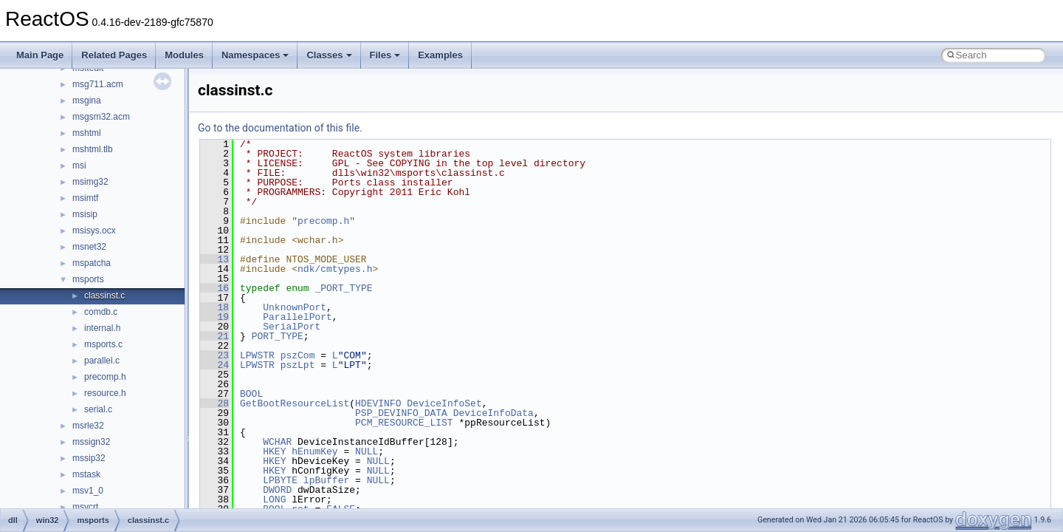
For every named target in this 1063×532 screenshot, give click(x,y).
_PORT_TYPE (343, 288)
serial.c (98, 409)
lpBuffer (326, 480)
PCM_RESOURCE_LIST (404, 422)
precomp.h (105, 377)
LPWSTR (257, 355)
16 (214, 288)
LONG (274, 499)
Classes (328, 55)
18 (214, 307)
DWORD (277, 490)
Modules (184, 55)
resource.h (105, 393)
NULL (366, 451)
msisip (84, 214)
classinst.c (104, 295)
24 (214, 365)
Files (385, 55)
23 (214, 355)
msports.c (103, 344)
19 (214, 317)
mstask (86, 474)
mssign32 (91, 442)
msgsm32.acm (101, 117)
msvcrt (85, 507)
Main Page (39, 55)
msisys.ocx (94, 230)
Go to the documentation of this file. (280, 128)
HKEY (274, 451)
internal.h (102, 328)
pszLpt (298, 365)
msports (88, 279)
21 (214, 336)
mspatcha (91, 263)
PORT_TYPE (277, 336)
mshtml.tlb (92, 149)
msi (79, 165)
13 (214, 259)
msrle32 (88, 425)
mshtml (86, 133)
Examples (440, 55)
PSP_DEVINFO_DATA (401, 413)
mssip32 (89, 458)
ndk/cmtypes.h (334, 269)
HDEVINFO (378, 403)
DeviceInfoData (493, 413)
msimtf (85, 198)
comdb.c (100, 312)
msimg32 (90, 182)
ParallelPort (297, 317)
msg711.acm (97, 84)
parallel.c (102, 360)
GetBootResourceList (294, 403)
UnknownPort (294, 307)
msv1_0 (87, 490)
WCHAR (277, 442)
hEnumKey (314, 451)
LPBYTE (280, 480)
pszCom (298, 355)
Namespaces (255, 55)
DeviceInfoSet (444, 403)
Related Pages (114, 55)
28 (214, 403)
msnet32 (89, 247)
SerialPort (291, 326)
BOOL (251, 393)
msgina (86, 100)
